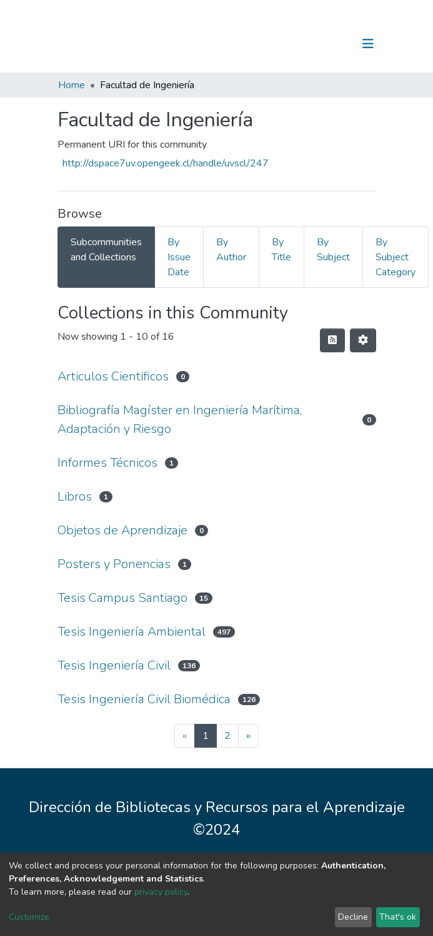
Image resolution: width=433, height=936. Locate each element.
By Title (281, 249)
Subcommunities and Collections (106, 249)
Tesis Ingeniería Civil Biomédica (144, 699)
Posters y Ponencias (114, 564)
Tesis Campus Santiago (122, 597)
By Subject (333, 249)
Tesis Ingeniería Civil (114, 665)
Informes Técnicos (107, 462)
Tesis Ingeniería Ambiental (131, 631)
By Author (231, 249)
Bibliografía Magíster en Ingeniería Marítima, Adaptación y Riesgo (179, 419)
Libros (74, 496)
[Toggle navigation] (368, 43)
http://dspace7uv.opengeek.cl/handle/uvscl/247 (165, 163)
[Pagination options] (363, 340)
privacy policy (160, 892)
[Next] (248, 736)
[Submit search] (303, 43)
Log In (329, 44)
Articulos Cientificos (113, 376)
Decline (353, 917)
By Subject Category (396, 257)
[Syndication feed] (332, 340)
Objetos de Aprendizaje (122, 530)
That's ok (397, 917)
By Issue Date (179, 257)
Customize (29, 917)
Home (71, 85)
